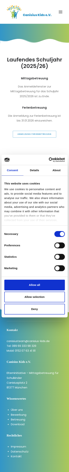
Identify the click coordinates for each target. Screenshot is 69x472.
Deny (34, 309)
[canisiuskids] (29, 12)
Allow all (34, 284)
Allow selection (34, 296)
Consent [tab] (12, 170)
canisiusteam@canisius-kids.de (28, 341)
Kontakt (16, 456)
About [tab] (56, 170)
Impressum (18, 446)
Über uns (17, 410)
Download (17, 424)
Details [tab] (34, 170)
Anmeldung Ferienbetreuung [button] (34, 134)
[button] (60, 12)
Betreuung (18, 419)
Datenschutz (20, 451)
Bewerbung (18, 415)
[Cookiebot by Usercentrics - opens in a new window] (49, 159)
